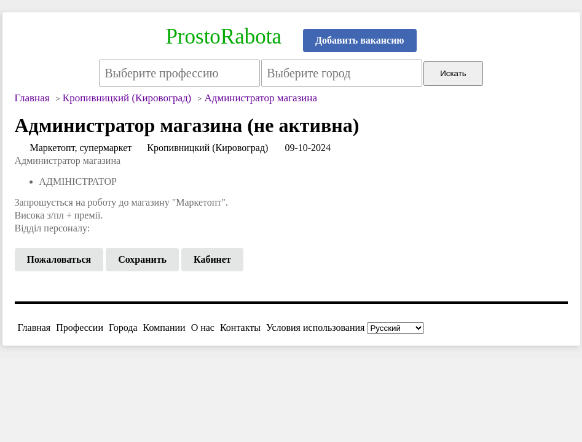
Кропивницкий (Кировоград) (207, 147)
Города (123, 327)
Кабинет (212, 259)
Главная (34, 327)
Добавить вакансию (359, 40)
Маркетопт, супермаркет (81, 147)
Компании (164, 327)
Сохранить (142, 259)
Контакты (240, 327)
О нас (202, 327)
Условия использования (315, 327)
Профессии (79, 327)
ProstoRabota (223, 36)
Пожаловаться (59, 259)
